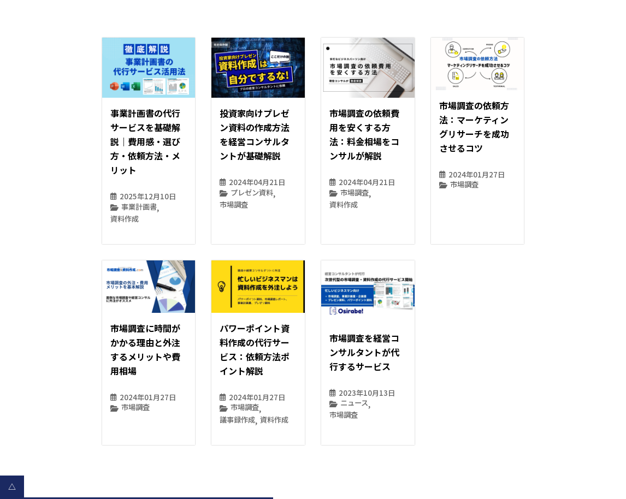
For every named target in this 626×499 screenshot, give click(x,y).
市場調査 (234, 204)
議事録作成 (237, 419)
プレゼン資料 (252, 192)
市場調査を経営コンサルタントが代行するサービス (364, 352)
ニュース (354, 402)
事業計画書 (139, 206)
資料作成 (124, 218)
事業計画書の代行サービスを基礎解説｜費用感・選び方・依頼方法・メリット (145, 141)
